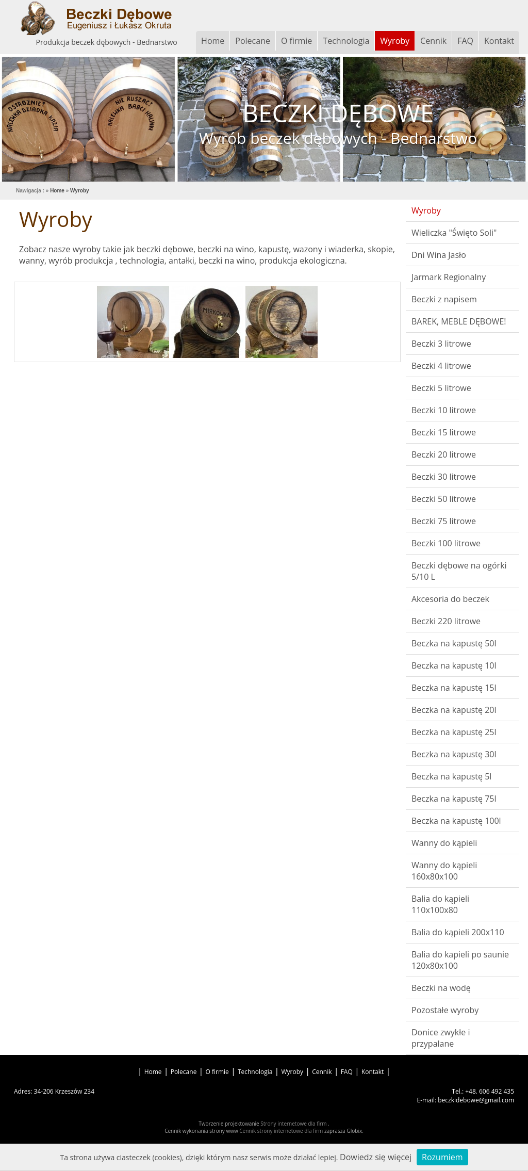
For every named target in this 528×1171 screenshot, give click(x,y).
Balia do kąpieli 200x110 (457, 932)
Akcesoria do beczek (450, 599)
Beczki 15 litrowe (443, 432)
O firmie (296, 40)
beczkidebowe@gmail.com (476, 1100)
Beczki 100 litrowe (446, 543)
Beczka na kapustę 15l (454, 687)
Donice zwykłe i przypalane (440, 1038)
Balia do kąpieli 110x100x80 (440, 904)
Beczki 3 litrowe (441, 343)
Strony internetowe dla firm (294, 1123)
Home (212, 40)
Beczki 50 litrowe (443, 499)
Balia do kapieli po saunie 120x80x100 (460, 960)
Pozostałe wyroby (444, 1010)
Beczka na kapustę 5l (451, 776)
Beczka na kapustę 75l (454, 798)
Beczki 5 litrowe (441, 388)
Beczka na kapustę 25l (454, 732)
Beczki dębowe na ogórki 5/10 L (459, 571)
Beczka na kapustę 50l (454, 643)
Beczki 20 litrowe (443, 454)
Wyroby (394, 40)
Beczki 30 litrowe (443, 476)
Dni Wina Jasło (438, 255)
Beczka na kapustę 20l (454, 709)
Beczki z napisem (444, 299)
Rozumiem (442, 1157)
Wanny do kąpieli (444, 843)
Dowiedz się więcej (375, 1157)
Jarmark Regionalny (448, 277)
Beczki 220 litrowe (446, 621)
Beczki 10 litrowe (443, 410)
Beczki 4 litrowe (441, 365)
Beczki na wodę (441, 988)
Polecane (252, 40)
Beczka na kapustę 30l (454, 754)
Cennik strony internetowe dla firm (281, 1130)
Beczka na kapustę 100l (456, 820)
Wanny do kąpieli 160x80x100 (444, 870)
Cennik (433, 40)
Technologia (346, 40)
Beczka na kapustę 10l (454, 665)
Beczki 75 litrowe (443, 521)
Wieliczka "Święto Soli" (454, 232)
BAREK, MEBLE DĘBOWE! (458, 321)
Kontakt (499, 40)
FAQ (465, 40)
